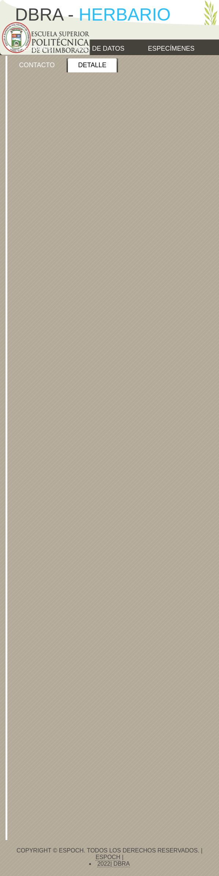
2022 (103, 864)
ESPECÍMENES (171, 48)
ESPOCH (107, 857)
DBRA (121, 864)
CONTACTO (37, 65)
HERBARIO (36, 48)
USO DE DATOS (100, 48)
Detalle (92, 65)
